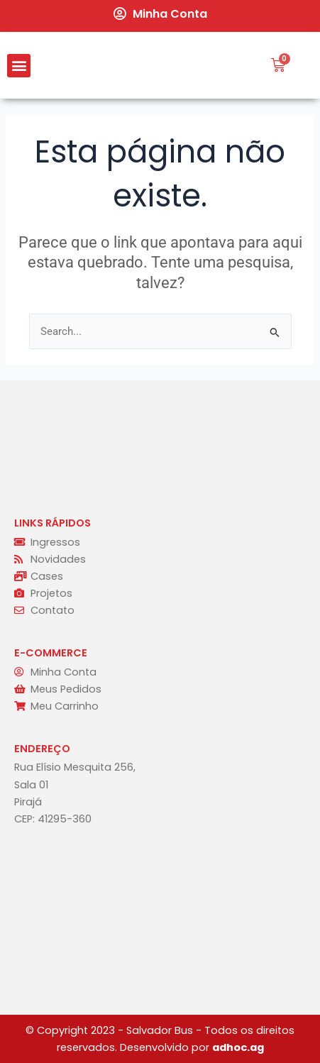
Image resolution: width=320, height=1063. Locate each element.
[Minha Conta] (120, 13)
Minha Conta (170, 14)
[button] (19, 65)
